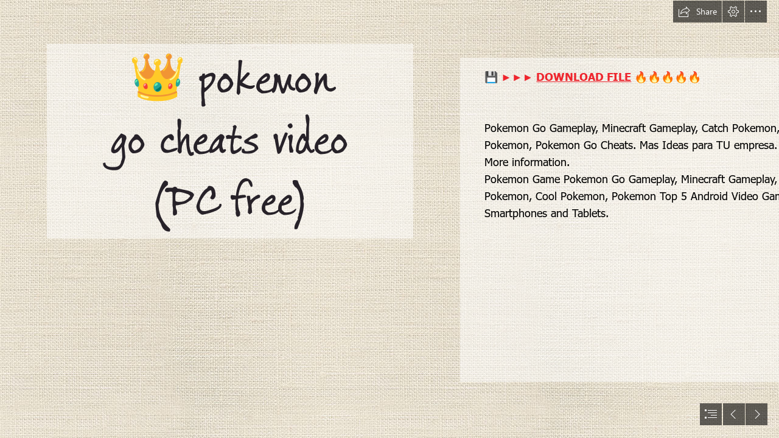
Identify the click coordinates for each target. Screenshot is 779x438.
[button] (697, 12)
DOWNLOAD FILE (583, 76)
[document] (389, 219)
